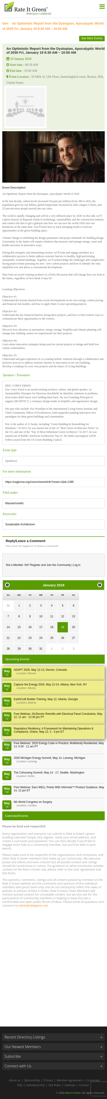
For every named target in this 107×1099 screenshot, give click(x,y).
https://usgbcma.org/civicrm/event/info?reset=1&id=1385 (39, 482)
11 (51, 616)
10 (40, 616)
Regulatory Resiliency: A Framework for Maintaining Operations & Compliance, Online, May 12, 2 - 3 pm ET (53, 730)
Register (35, 565)
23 (29, 638)
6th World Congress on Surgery (33, 802)
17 (40, 627)
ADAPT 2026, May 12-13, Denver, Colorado (40, 669)
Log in (76, 565)
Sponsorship (32, 1080)
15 (19, 627)
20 (73, 627)
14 (8, 627)
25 (51, 638)
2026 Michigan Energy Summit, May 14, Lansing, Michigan (49, 758)
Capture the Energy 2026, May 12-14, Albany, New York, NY (50, 684)
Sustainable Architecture (20, 524)
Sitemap (70, 1085)
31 (8, 605)
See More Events (91, 38)
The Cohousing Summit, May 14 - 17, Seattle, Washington (49, 772)
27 (73, 638)
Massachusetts (14, 503)
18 (51, 627)
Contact (84, 1085)
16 (29, 627)
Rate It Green (72, 1092)
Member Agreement (70, 1080)
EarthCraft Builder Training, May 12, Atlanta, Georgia (46, 699)
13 (73, 616)
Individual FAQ (35, 1085)
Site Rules (54, 1085)
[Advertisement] (53, 964)
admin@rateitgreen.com (33, 905)
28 (8, 648)
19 (62, 627)
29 (19, 648)
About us (14, 1080)
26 (62, 638)
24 (40, 638)
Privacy (48, 1080)
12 (62, 616)
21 (8, 638)
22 (19, 638)
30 (29, 648)
